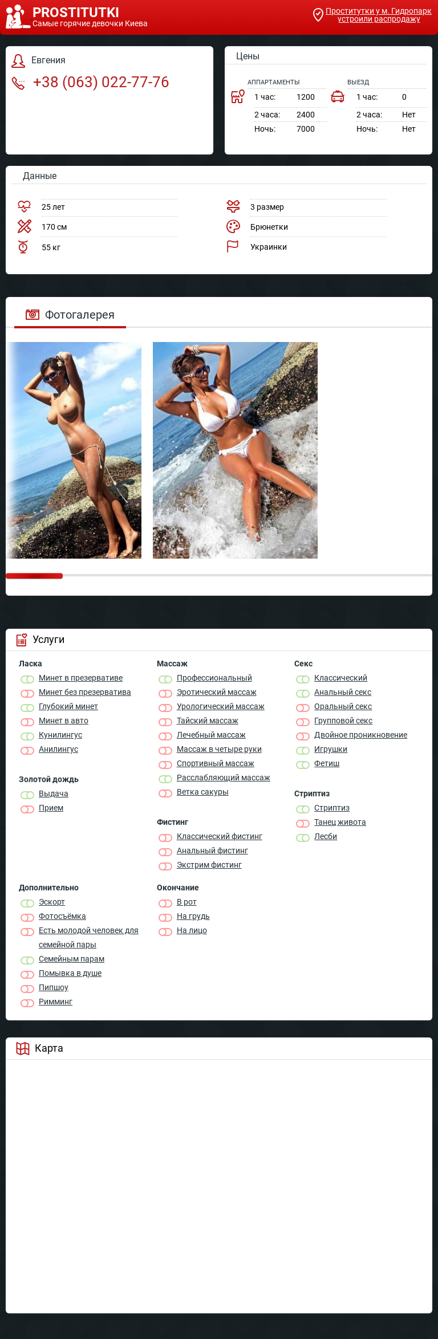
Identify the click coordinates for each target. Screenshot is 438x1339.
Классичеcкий (340, 677)
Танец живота (340, 822)
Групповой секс (343, 720)
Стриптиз (332, 807)
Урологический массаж (221, 706)
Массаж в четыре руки (219, 749)
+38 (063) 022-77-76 (90, 82)
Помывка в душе (70, 973)
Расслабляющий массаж (223, 777)
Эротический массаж (217, 692)
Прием (51, 807)
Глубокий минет (68, 706)
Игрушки (330, 749)
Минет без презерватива (85, 692)
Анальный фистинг (212, 850)
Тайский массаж (207, 720)
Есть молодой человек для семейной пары (89, 937)
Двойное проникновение (360, 734)
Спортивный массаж (215, 763)
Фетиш (326, 763)
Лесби (325, 836)
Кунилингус (60, 734)
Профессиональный (214, 677)
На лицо (192, 930)
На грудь (193, 916)
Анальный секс (342, 692)
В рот (187, 901)
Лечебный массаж (211, 734)
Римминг (55, 1001)
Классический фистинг (219, 836)
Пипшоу (53, 987)
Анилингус (58, 749)
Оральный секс (343, 706)
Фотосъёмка (62, 916)
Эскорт (52, 901)
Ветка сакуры (203, 791)
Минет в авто (63, 720)
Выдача (53, 793)
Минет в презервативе (81, 677)
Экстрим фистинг (209, 864)
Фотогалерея (70, 314)
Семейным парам (71, 958)
